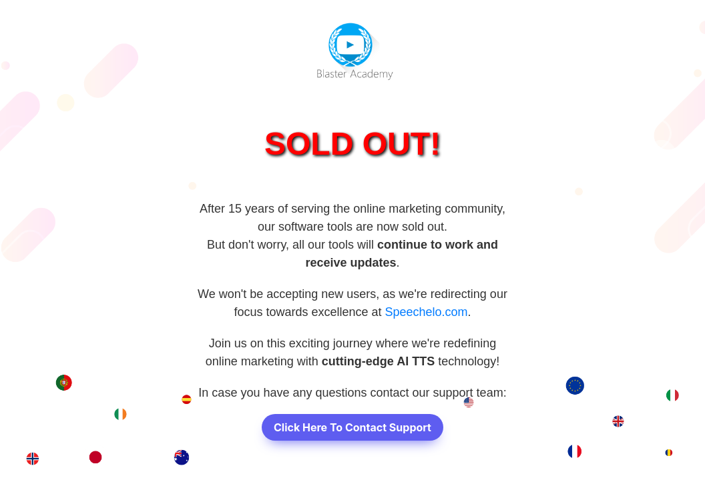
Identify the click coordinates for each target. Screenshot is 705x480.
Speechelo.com (426, 312)
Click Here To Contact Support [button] (352, 427)
